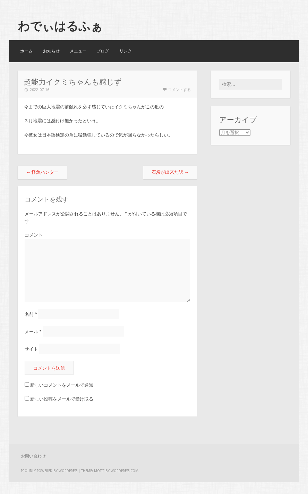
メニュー (78, 51)
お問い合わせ (33, 456)
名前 (31, 314)
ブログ (102, 51)
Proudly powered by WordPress (49, 471)
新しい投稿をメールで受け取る (61, 399)
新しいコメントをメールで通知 (61, 385)
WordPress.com (124, 471)
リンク (125, 51)
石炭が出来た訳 (170, 172)
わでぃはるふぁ (60, 26)
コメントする (179, 90)
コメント (34, 235)
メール (33, 331)
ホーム (26, 51)
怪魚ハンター (42, 172)
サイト (31, 349)
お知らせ (51, 51)
